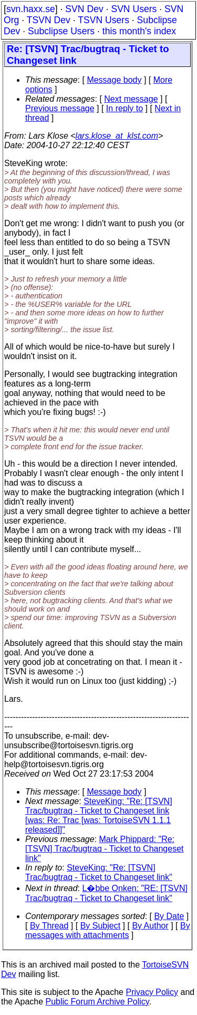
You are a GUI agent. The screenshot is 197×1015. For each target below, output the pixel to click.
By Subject (100, 925)
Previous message (60, 108)
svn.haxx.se (30, 9)
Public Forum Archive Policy (97, 1001)
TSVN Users (103, 20)
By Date (169, 916)
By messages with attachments (107, 930)
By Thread (49, 925)
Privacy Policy (152, 992)
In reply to (124, 108)
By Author (150, 925)
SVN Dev (84, 9)
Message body (114, 79)
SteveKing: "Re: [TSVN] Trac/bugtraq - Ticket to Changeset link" (98, 872)
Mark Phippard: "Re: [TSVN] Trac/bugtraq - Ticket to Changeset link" (104, 849)
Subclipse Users (61, 31)
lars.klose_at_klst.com (117, 135)
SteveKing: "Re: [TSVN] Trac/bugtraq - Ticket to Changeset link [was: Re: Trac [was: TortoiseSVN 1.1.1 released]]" (98, 815)
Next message (131, 98)
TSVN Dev (48, 20)
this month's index (139, 31)
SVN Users (134, 9)
